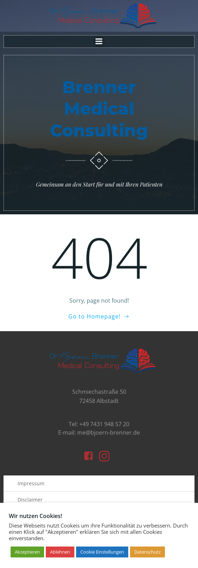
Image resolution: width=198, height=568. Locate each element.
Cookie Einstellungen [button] (102, 552)
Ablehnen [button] (60, 552)
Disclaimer (30, 499)
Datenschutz (147, 552)
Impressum (31, 483)
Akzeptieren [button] (27, 552)
